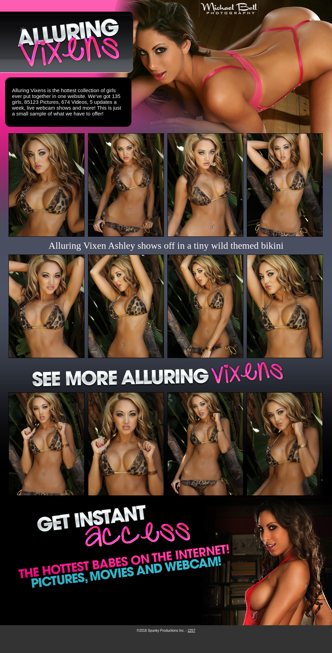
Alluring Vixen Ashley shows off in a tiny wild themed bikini (166, 245)
